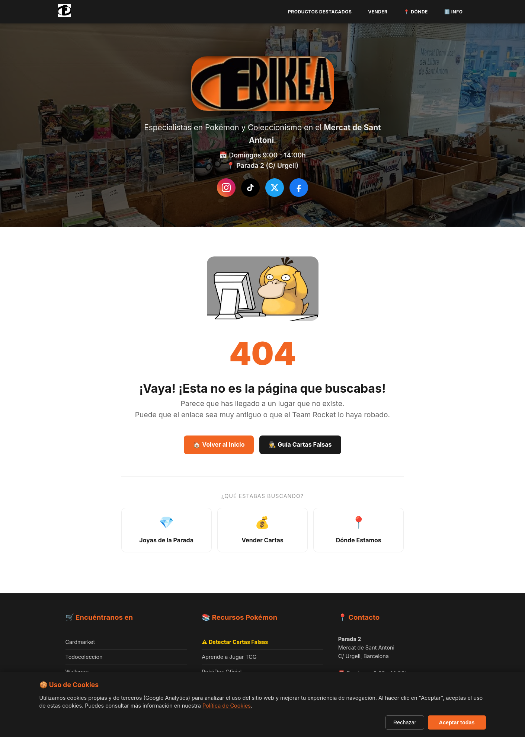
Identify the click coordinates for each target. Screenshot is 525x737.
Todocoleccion (84, 658)
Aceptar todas (457, 722)
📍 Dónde (416, 12)
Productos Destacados (320, 12)
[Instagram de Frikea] (226, 187)
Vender (377, 12)
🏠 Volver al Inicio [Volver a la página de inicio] (218, 444)
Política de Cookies (226, 705)
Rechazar (404, 722)
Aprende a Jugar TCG (229, 658)
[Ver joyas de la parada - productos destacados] (166, 531)
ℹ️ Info (453, 12)
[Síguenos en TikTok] (250, 187)
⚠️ (235, 643)
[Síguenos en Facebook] (298, 187)
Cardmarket (80, 643)
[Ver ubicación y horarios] (358, 531)
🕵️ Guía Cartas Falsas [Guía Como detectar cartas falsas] (300, 444)
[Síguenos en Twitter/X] (274, 187)
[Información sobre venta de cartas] (262, 531)
